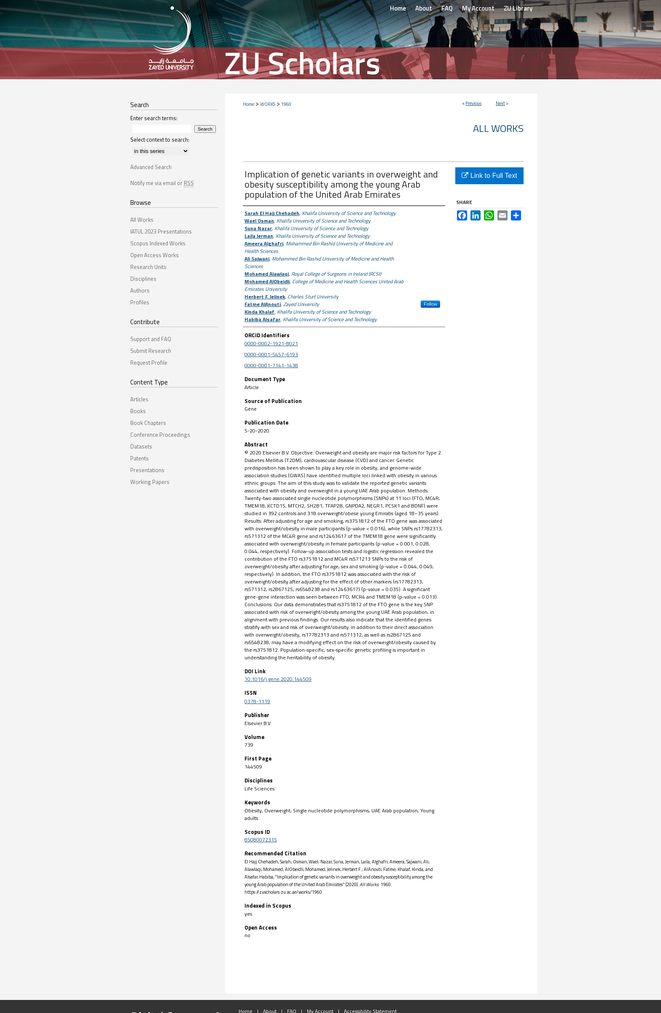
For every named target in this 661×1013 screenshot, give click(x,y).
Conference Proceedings (160, 434)
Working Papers (149, 482)
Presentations (147, 470)
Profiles (139, 302)
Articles (139, 399)
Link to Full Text (489, 175)
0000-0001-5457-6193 (271, 354)
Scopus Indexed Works (157, 243)
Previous (473, 103)
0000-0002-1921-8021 (271, 343)
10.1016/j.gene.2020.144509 (278, 679)
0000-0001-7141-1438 (271, 365)
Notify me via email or (162, 183)
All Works (498, 128)
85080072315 (261, 840)
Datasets (141, 446)
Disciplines (143, 278)
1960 (286, 104)
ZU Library (518, 8)
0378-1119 (257, 701)
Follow (430, 303)
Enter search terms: (153, 118)
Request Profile (148, 362)
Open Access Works (154, 255)
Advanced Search (151, 167)
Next (500, 103)
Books (138, 411)
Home (248, 104)
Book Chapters (148, 423)
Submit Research (150, 351)
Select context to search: (159, 139)
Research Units (148, 267)
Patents (139, 458)
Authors (140, 290)
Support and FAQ (150, 339)
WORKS (267, 104)
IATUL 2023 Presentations (161, 231)
